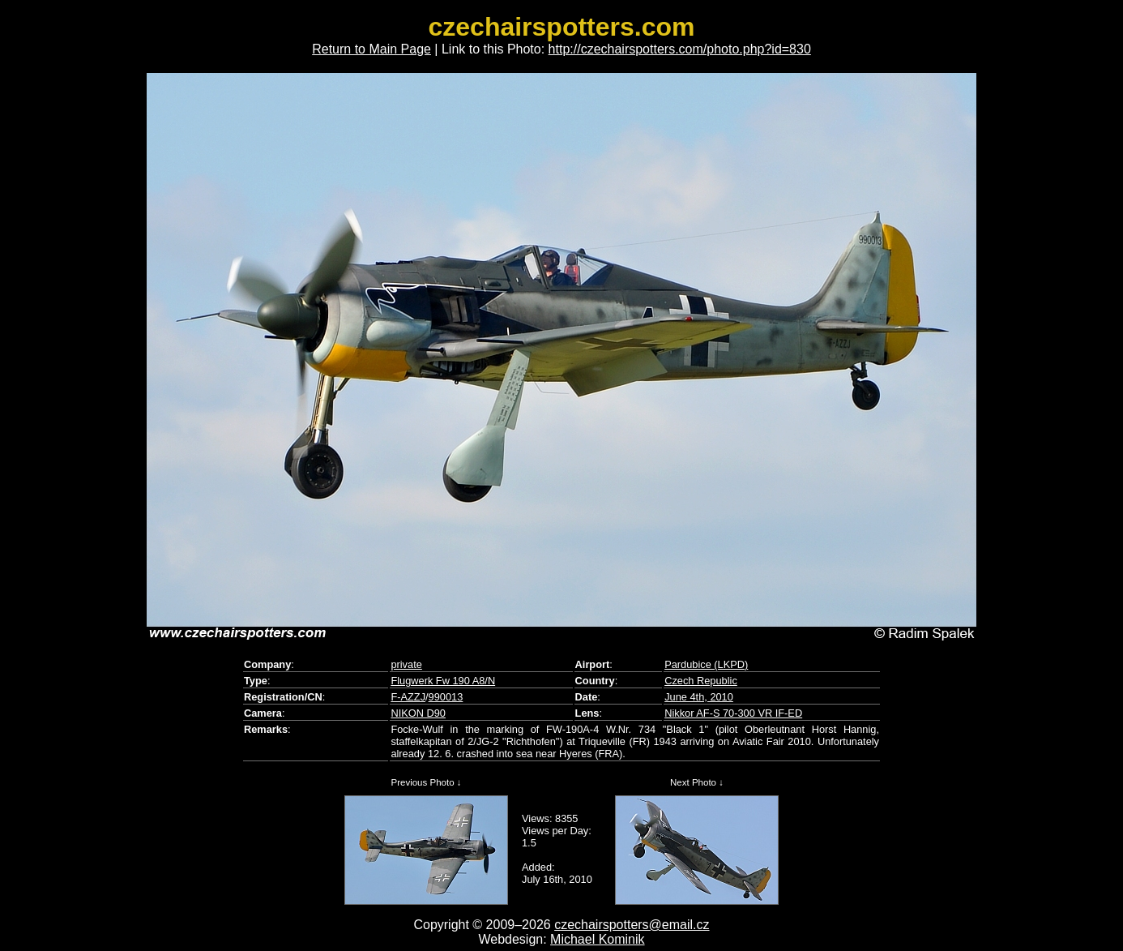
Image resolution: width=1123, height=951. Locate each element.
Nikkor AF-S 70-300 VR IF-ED (733, 713)
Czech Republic (700, 681)
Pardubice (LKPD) (706, 664)
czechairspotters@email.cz (631, 925)
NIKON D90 (418, 713)
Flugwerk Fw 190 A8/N (443, 681)
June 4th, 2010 (698, 697)
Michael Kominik (597, 939)
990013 (446, 697)
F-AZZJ (408, 697)
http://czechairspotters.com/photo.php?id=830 (680, 49)
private (406, 664)
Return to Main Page (371, 49)
